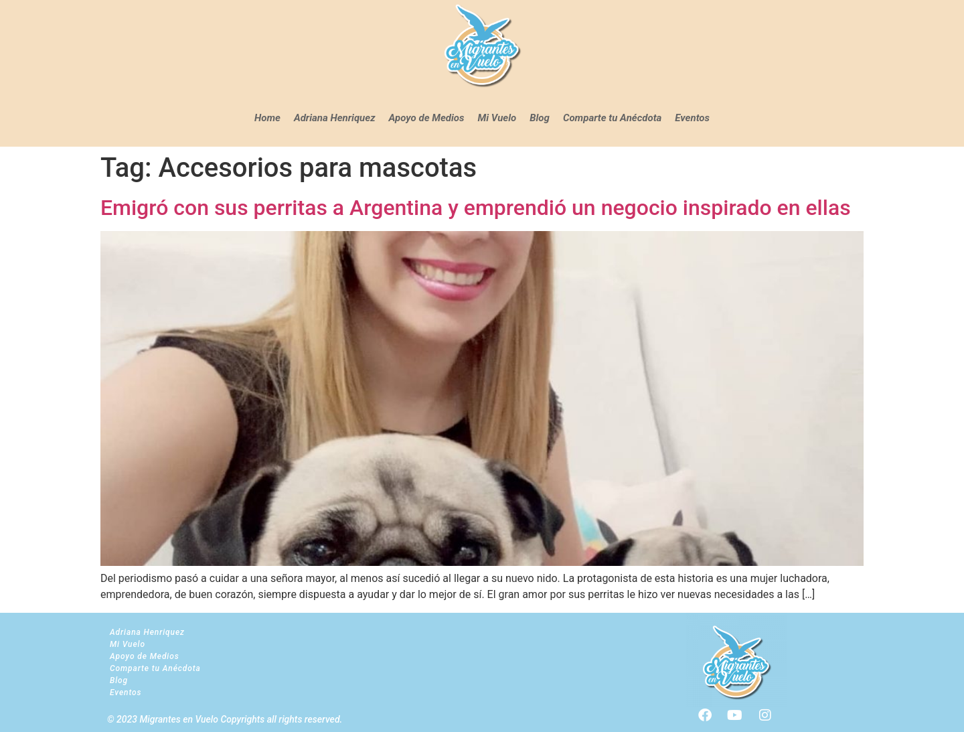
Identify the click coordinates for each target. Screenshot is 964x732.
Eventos (692, 118)
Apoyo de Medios (427, 118)
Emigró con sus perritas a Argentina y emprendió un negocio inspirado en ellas (475, 207)
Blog (540, 118)
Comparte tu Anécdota (612, 118)
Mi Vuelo (497, 118)
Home (267, 118)
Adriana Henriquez (335, 118)
